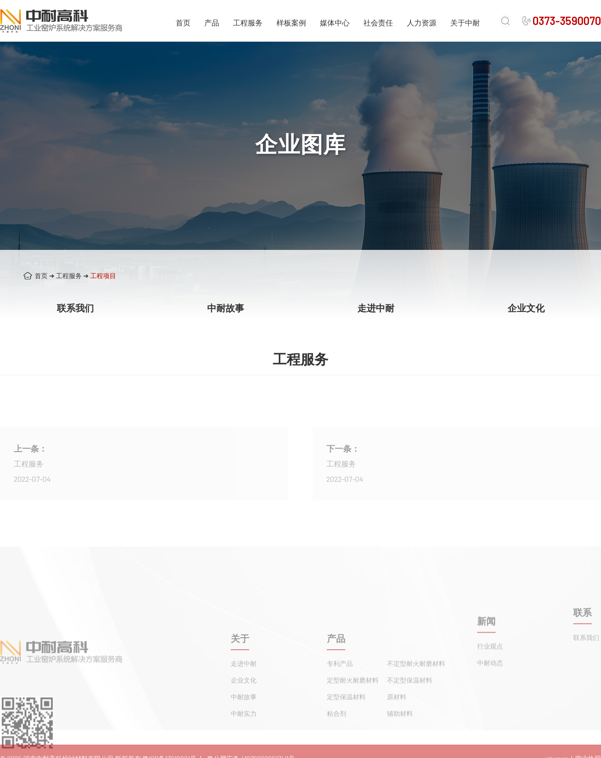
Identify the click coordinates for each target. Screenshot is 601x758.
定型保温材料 (346, 729)
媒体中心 (335, 22)
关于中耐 (465, 22)
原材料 (396, 729)
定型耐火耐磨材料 (353, 712)
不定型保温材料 (409, 712)
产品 (211, 22)
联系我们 (75, 307)
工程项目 (103, 276)
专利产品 (340, 696)
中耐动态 (490, 683)
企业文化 (526, 307)
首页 (183, 22)
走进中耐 (375, 307)
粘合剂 (336, 746)
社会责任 (378, 22)
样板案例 (291, 22)
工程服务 (248, 22)
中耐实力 (244, 746)
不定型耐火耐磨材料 (416, 696)
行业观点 (490, 667)
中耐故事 (225, 307)
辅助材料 (400, 746)
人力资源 (421, 22)
